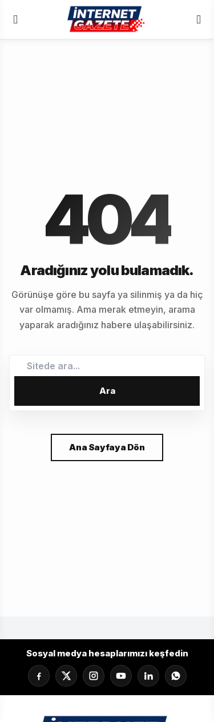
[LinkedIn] (148, 676)
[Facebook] (39, 676)
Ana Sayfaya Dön (106, 447)
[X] (66, 676)
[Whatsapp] (176, 676)
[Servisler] (199, 19)
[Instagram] (93, 676)
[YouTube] (121, 676)
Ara (107, 390)
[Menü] (15, 19)
